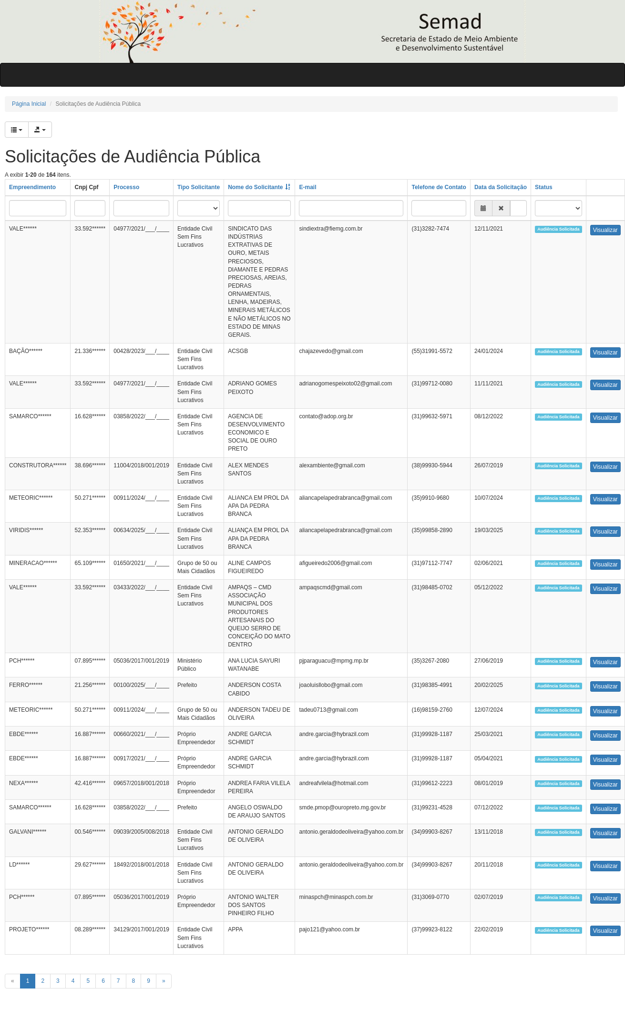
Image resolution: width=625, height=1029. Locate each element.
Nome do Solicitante (255, 187)
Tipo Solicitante (198, 187)
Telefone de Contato (438, 187)
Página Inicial (29, 104)
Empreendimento (32, 187)
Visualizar (605, 230)
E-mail (307, 187)
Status (544, 187)
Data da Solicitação (500, 187)
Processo (126, 187)
